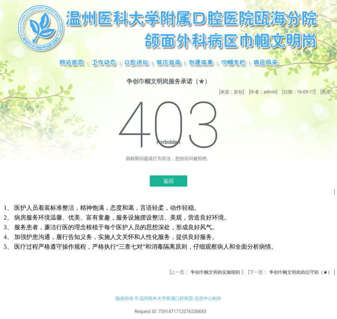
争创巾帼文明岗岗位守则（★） (300, 272)
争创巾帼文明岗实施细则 (215, 272)
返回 (168, 181)
